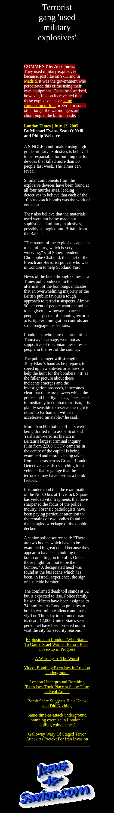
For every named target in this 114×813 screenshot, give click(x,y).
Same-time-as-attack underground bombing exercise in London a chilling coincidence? (57, 720)
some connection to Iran (48, 103)
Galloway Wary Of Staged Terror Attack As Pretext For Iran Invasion (57, 736)
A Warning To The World (57, 658)
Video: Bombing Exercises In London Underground (57, 670)
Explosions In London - (57, 644)
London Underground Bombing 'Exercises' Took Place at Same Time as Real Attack (57, 687)
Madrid (30, 81)
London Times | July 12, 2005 (51, 126)
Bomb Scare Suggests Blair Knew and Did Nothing (57, 703)
